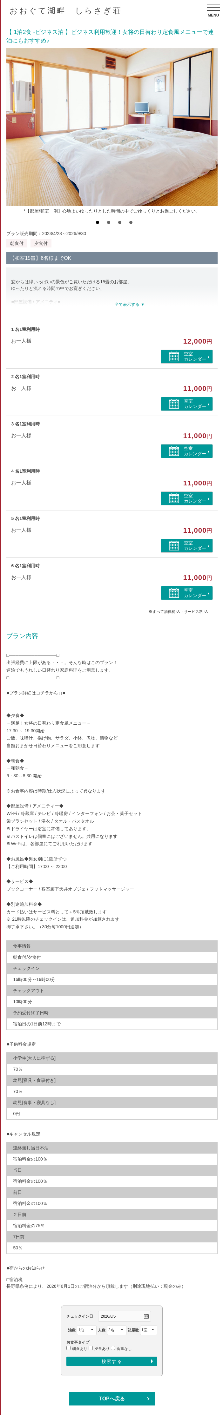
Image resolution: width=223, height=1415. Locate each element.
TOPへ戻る (112, 1398)
